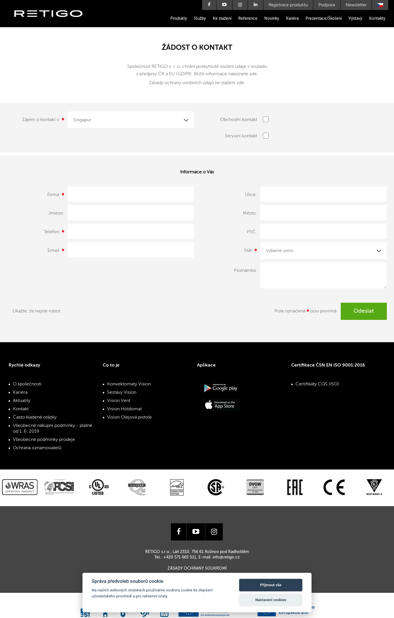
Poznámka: (245, 270)
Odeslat (364, 311)
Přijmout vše (270, 585)
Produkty (178, 19)
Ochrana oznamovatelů (37, 448)
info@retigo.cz (226, 557)
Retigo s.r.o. (53, 22)
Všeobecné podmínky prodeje (44, 439)
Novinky (271, 19)
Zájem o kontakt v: (43, 121)
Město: (250, 213)
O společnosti (27, 384)
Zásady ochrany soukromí (197, 568)
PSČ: (252, 232)
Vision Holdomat (124, 409)
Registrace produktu (288, 5)
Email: (56, 251)
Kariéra (292, 19)
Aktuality (21, 401)
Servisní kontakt (241, 136)
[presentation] (107, 314)
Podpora (326, 5)
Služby (200, 19)
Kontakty (377, 19)
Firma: (55, 196)
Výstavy (355, 19)
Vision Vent (118, 401)
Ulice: (251, 195)
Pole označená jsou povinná (305, 312)
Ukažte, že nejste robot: (37, 311)
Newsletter (356, 5)
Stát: (250, 251)
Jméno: (56, 213)
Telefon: (54, 233)
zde (253, 74)
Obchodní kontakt (238, 120)
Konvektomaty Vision (129, 384)
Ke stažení (222, 19)
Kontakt (21, 409)
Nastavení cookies (270, 600)
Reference (247, 19)
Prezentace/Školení (324, 19)
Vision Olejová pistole (129, 417)
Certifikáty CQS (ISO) (317, 384)
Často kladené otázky (35, 417)
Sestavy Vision (121, 392)
